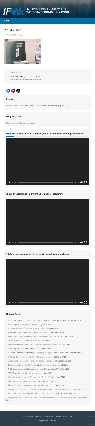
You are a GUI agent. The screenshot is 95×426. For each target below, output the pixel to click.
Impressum (43, 421)
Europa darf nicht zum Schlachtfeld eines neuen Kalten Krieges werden (39, 389)
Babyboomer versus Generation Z (23, 381)
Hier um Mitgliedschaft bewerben (20, 123)
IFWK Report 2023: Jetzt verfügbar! (23, 373)
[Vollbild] (85, 182)
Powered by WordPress (44, 416)
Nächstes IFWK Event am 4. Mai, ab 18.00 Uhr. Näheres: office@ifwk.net (37, 105)
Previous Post (27, 76)
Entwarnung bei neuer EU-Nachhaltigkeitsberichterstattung (34, 365)
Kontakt (53, 421)
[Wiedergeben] (9, 182)
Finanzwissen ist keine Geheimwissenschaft (27, 332)
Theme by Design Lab (63, 416)
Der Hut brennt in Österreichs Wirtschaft (26, 328)
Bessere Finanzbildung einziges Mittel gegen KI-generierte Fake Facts (38, 352)
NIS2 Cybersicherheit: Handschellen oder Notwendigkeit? (33, 369)
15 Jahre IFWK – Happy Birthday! (22, 340)
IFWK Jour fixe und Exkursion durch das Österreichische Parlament (37, 320)
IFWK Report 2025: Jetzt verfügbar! (23, 324)
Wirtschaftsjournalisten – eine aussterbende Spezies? (31, 361)
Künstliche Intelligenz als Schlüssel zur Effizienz (28, 377)
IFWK (6, 21)
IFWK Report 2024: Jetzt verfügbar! (23, 348)
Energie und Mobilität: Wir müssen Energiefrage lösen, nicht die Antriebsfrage (42, 397)
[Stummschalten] (81, 182)
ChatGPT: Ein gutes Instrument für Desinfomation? (30, 385)
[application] (47, 161)
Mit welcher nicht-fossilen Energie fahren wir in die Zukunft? (34, 336)
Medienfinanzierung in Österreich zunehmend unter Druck (33, 393)
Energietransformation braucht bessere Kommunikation (32, 344)
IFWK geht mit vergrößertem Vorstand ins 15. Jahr (29, 357)
